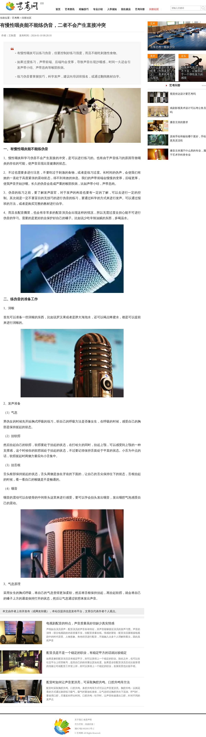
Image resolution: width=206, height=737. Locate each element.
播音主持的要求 (179, 122)
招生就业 (126, 9)
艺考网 (15, 18)
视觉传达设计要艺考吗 (183, 93)
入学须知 (112, 9)
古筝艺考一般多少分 (162, 47)
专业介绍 (98, 9)
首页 (58, 9)
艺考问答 (140, 9)
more (204, 85)
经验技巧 (84, 9)
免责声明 (87, 720)
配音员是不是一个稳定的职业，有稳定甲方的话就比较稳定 (86, 652)
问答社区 (154, 9)
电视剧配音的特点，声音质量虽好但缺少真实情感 (80, 623)
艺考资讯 (70, 9)
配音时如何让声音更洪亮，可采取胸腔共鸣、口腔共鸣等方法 (88, 682)
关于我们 (79, 720)
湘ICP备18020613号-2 (84, 728)
